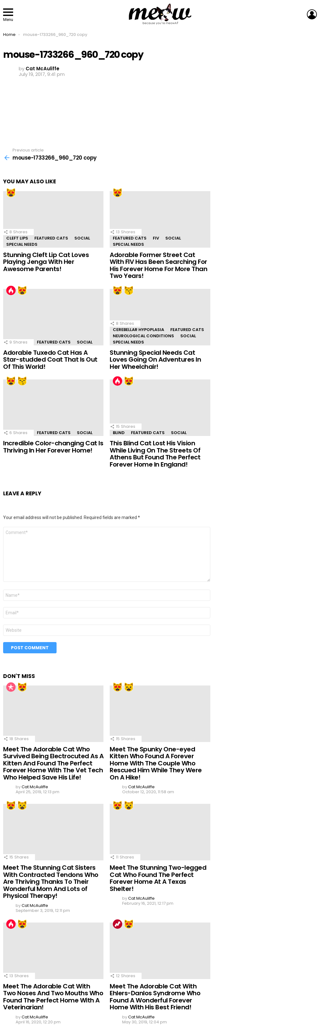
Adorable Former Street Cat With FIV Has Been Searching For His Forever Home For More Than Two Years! (158, 265)
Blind (119, 433)
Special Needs (22, 244)
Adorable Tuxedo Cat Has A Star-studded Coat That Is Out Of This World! (50, 359)
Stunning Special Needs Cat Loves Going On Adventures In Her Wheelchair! (155, 359)
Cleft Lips (17, 238)
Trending (117, 924)
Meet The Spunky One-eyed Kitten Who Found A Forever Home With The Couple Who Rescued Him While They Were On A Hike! (156, 763)
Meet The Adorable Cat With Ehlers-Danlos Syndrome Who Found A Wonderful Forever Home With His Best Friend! (155, 997)
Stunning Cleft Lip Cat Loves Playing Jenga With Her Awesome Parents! (46, 261)
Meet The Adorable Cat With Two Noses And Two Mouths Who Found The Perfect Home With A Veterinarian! (53, 997)
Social (82, 238)
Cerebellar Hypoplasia (138, 330)
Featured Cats (51, 238)
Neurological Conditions (143, 336)
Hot (11, 290)
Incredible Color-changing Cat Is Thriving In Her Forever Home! (53, 447)
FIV (156, 238)
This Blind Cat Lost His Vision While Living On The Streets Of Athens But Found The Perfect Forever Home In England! (155, 454)
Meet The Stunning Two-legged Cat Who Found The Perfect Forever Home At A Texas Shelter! (158, 878)
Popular (11, 687)
